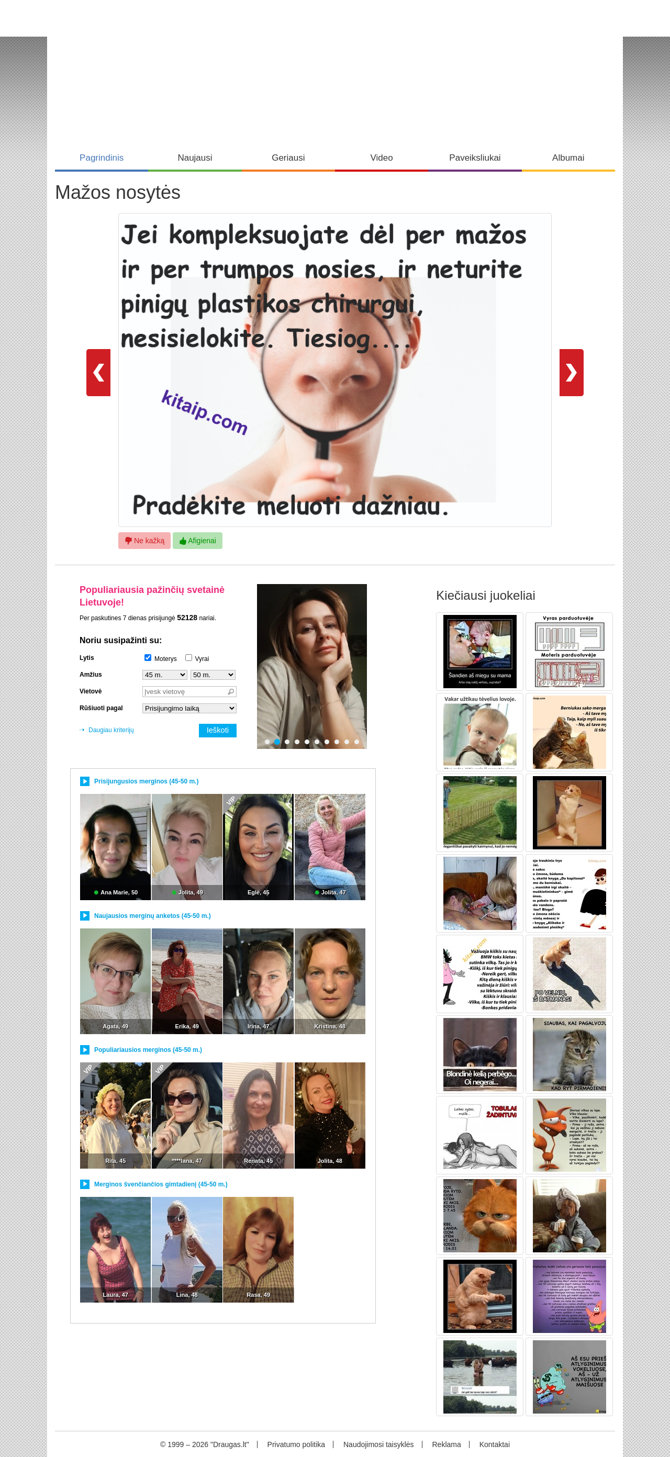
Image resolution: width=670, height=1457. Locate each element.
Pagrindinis (102, 158)
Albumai (568, 158)
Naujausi (194, 158)
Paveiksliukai (474, 158)
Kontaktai (494, 1444)
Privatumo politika (296, 1444)
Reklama (446, 1444)
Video (382, 158)
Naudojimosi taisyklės (378, 1444)
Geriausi (288, 158)
